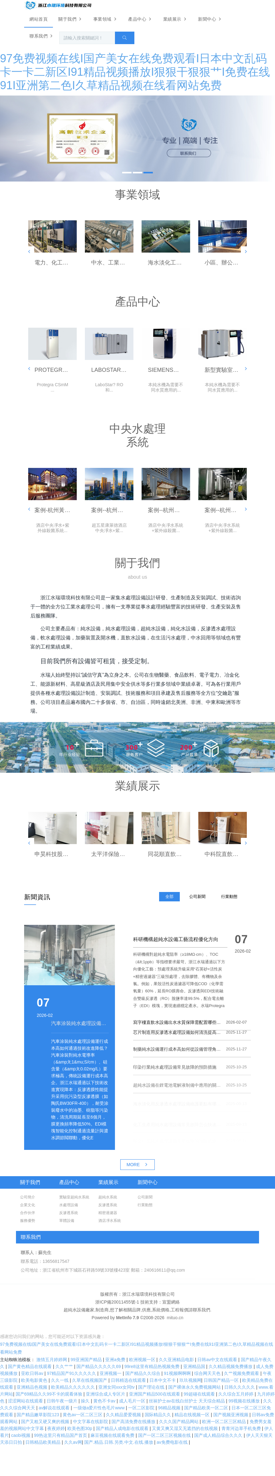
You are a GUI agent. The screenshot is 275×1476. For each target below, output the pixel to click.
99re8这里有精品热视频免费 (152, 1366)
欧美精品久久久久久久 (73, 1387)
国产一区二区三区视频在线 (165, 1435)
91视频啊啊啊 (178, 1373)
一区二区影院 (142, 1407)
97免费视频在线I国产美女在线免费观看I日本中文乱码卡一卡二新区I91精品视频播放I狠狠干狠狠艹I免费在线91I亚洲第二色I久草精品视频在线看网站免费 (135, 72)
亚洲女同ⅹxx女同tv (117, 1387)
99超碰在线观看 (200, 1394)
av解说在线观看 (55, 1407)
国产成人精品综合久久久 (219, 1435)
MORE (137, 1164)
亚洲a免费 (116, 1359)
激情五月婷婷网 (52, 1359)
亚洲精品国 (194, 1366)
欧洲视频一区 (143, 1359)
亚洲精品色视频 (33, 1387)
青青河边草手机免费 (241, 1428)
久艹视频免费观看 (242, 1373)
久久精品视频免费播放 (231, 1366)
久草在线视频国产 (90, 1380)
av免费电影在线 (173, 1442)
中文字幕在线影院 (91, 1421)
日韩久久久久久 (240, 1387)
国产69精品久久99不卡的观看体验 (50, 1394)
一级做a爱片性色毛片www (99, 1407)
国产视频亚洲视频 (231, 1414)
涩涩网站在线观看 (26, 1400)
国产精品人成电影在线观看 (123, 1428)
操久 (86, 1400)
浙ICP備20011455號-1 (117, 1301)
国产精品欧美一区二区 (206, 1407)
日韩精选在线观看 (129, 1380)
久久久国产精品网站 (179, 1421)
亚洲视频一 (111, 1373)
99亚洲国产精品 (86, 1359)
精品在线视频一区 (192, 1414)
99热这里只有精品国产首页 (61, 1435)
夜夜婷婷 (56, 1428)
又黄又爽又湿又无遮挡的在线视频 (185, 1428)
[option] (137, 138)
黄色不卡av (105, 1400)
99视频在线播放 (244, 1400)
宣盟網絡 (171, 1301)
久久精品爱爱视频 (124, 1414)
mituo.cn (175, 1317)
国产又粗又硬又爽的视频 (45, 1421)
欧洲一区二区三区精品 (224, 1421)
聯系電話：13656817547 (45, 1261)
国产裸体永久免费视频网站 (195, 1387)
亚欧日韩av (32, 1373)
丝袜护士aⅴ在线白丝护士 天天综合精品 (187, 1400)
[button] (29, 251)
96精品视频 (170, 1407)
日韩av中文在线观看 (217, 1359)
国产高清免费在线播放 (134, 1421)
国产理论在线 (152, 1387)
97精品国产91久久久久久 (72, 1373)
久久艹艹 (64, 1366)
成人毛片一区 (133, 1400)
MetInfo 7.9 (127, 1317)
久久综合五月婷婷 (236, 1394)
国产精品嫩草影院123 (38, 1414)
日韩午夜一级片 (63, 1400)
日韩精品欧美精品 (43, 1442)
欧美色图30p (80, 1428)
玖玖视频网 (190, 1380)
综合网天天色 (208, 1373)
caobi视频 (21, 1435)
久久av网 (73, 1442)
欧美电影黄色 (35, 1380)
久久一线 (60, 1380)
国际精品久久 (158, 1414)
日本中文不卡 (163, 1380)
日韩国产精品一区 (222, 1380)
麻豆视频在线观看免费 (113, 1435)
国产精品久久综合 (143, 1373)
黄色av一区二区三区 (83, 1414)
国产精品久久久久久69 (99, 1366)
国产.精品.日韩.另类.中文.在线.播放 (119, 1442)
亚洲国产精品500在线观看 (155, 1394)
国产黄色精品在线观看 (30, 1366)
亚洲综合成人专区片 (106, 1394)
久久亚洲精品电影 (177, 1359)
